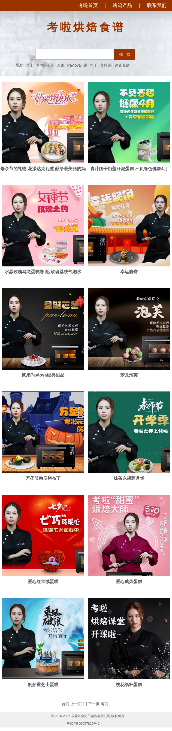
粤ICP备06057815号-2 (83, 724)
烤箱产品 (122, 5)
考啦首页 (88, 5)
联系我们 (157, 5)
